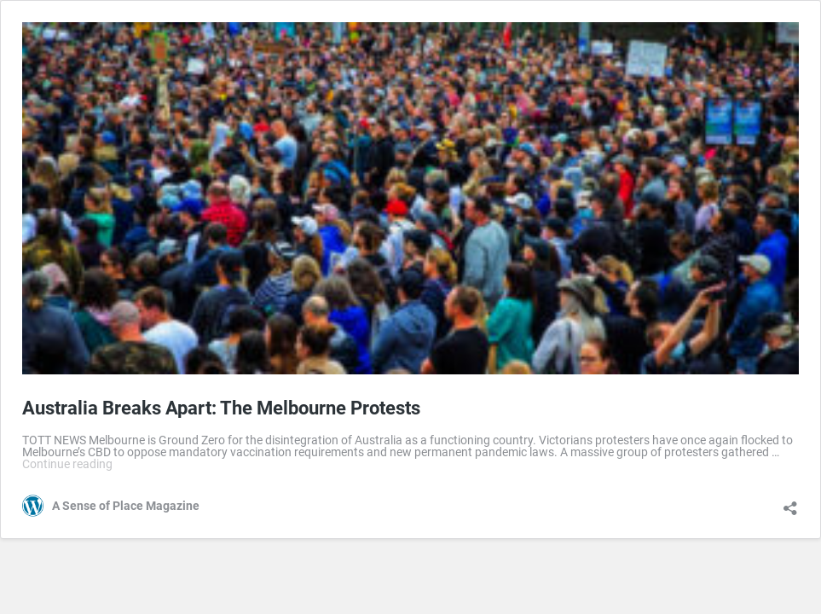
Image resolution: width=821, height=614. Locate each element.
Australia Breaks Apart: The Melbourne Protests (221, 408)
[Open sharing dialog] (790, 502)
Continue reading (67, 464)
